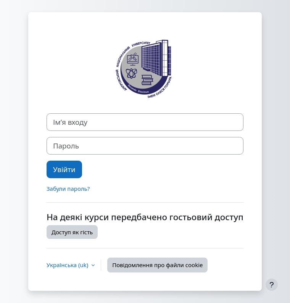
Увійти (64, 169)
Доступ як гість (72, 232)
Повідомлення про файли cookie (157, 265)
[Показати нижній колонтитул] (272, 285)
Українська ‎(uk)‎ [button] (68, 265)
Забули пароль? (68, 188)
